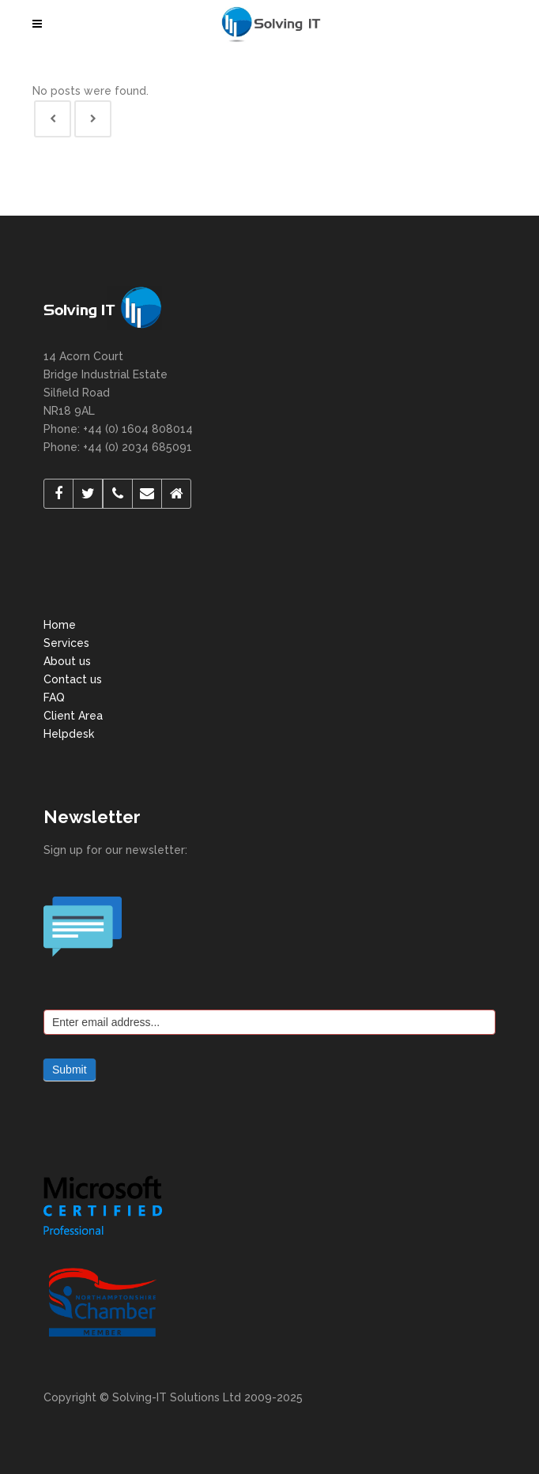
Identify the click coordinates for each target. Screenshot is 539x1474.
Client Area (73, 715)
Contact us (72, 679)
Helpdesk (68, 734)
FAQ (54, 697)
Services (66, 643)
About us (67, 661)
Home (59, 625)
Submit (69, 1069)
